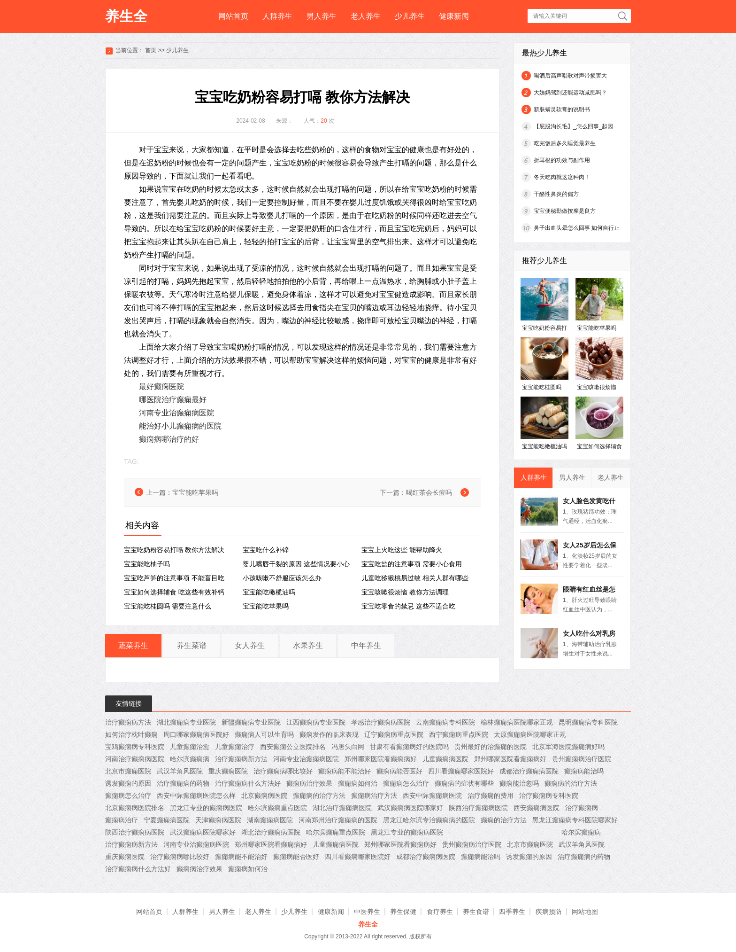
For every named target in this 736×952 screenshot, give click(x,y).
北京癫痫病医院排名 (134, 808)
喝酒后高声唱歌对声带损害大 (570, 75)
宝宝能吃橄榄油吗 (269, 592)
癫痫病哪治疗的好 (169, 439)
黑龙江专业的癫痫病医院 (206, 808)
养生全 (126, 16)
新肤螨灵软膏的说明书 (562, 109)
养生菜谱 (191, 645)
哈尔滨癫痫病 (189, 759)
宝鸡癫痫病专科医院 (134, 746)
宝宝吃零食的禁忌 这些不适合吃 (408, 606)
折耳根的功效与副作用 (562, 160)
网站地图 (585, 911)
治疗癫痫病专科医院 (548, 795)
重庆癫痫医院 (228, 771)
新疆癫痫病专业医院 (251, 722)
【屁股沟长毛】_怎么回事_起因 (573, 126)
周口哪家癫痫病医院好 (196, 734)
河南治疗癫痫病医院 (134, 759)
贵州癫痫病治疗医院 (581, 759)
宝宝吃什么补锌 (266, 550)
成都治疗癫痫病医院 (529, 771)
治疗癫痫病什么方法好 (248, 783)
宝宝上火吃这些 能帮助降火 (401, 550)
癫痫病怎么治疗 (406, 783)
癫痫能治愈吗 (519, 783)
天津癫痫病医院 (218, 820)
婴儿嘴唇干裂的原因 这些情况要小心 (296, 564)
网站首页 (233, 16)
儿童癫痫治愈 (189, 746)
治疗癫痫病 (581, 808)
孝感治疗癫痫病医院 (380, 722)
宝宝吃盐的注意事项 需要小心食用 (411, 564)
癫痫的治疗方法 (504, 820)
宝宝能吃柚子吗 (147, 564)
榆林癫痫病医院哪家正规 (517, 722)
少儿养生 (410, 16)
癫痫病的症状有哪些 (464, 783)
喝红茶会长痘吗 (429, 492)
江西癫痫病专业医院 (315, 722)
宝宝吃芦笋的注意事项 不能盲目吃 (174, 578)
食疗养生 (440, 911)
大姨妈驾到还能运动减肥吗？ (570, 92)
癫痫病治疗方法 (374, 795)
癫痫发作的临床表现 (329, 734)
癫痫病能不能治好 (344, 771)
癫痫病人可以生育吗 (264, 734)
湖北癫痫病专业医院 (186, 722)
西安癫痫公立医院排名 (293, 746)
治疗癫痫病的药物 (183, 783)
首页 (150, 50)
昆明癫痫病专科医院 (588, 722)
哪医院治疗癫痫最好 (173, 400)
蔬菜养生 (133, 645)
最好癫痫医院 (161, 386)
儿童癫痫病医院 (445, 759)
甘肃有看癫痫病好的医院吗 (409, 746)
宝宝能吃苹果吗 (195, 492)
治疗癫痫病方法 (128, 722)
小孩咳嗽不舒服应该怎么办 (282, 578)
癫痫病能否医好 (399, 771)
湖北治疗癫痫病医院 (342, 808)
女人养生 (250, 645)
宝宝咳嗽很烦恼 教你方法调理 (405, 592)
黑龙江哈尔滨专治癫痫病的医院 (429, 820)
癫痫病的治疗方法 (570, 783)
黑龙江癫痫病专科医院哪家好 (575, 820)
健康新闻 (454, 16)
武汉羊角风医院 (180, 771)
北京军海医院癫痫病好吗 (568, 746)
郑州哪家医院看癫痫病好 (381, 759)
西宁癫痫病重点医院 (458, 734)
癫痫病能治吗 (584, 771)
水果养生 (308, 645)
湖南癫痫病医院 (270, 820)
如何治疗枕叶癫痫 (131, 734)
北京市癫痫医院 (128, 771)
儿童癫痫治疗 (234, 746)
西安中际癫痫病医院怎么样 (196, 795)
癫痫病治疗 (121, 820)
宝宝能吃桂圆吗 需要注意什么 (167, 606)
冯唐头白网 (347, 746)
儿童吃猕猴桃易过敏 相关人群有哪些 (414, 578)
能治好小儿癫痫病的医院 (180, 426)
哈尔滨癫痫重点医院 (277, 808)
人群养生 (277, 16)
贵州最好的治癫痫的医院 (490, 746)
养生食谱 (476, 911)
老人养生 (366, 16)
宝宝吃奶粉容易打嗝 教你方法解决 (174, 550)
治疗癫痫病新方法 (241, 759)
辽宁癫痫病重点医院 (393, 734)
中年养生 (366, 645)
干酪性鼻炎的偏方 (556, 194)
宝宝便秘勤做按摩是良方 (565, 211)
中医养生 (367, 911)
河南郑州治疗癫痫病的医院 (338, 820)
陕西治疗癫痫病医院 (478, 808)
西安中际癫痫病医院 (432, 795)
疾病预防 (549, 911)
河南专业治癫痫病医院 (176, 413)
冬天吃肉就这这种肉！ (562, 177)
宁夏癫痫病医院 (167, 820)
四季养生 (512, 911)
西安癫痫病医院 (537, 808)
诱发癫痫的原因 (128, 783)
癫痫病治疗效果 (309, 783)
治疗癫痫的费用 (491, 795)
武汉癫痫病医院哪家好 (410, 808)
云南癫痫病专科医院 (445, 722)
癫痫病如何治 (357, 783)
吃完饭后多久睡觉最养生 (565, 143)
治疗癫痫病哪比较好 (283, 771)
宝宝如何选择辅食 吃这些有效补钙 (174, 592)
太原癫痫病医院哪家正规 (530, 734)
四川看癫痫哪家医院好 (461, 771)
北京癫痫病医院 (264, 795)
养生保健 (403, 911)
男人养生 (322, 16)
